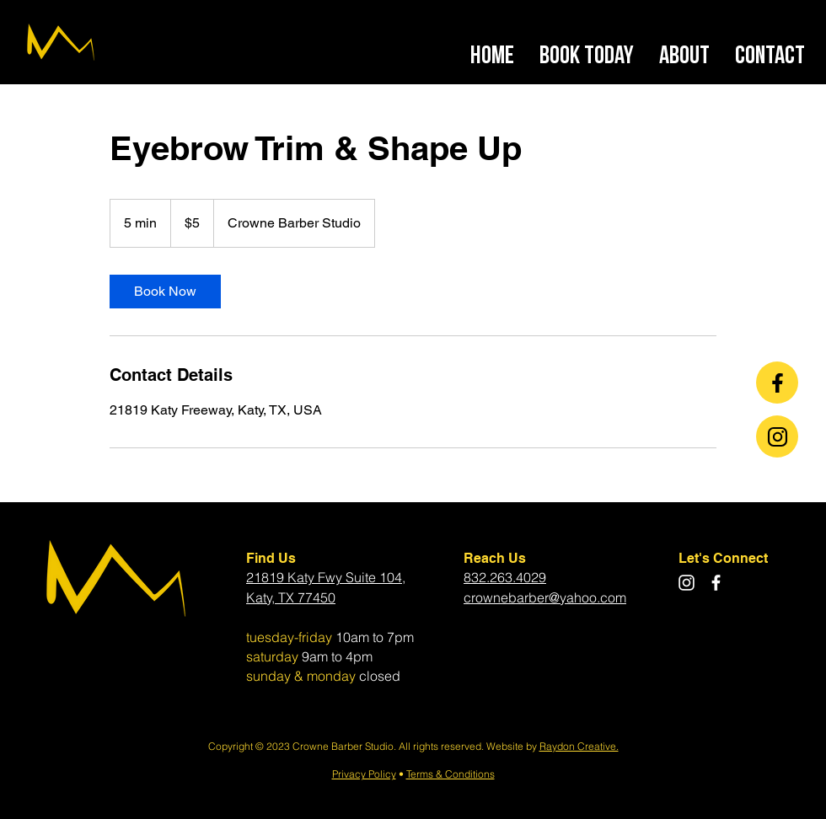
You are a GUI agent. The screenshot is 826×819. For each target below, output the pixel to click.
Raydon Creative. (579, 746)
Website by (512, 746)
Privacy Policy (364, 774)
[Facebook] (716, 582)
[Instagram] (686, 582)
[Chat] (777, 382)
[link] (165, 291)
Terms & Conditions (450, 774)
